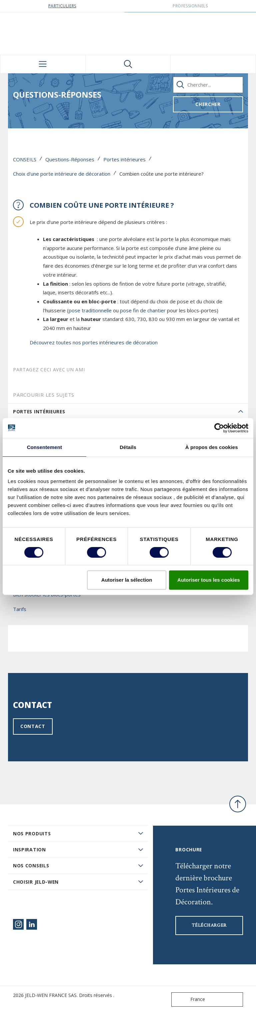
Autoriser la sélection (126, 580)
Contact (32, 726)
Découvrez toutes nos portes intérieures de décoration (94, 342)
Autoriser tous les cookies (208, 580)
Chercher (208, 104)
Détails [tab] (128, 447)
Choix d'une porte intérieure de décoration (61, 173)
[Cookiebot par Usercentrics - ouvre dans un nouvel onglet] (219, 428)
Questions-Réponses (69, 159)
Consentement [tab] (44, 447)
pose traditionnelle (90, 310)
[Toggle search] (128, 64)
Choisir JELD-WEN (36, 882)
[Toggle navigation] (43, 64)
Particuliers (62, 6)
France (189, 999)
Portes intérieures (124, 159)
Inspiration (29, 849)
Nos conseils (31, 865)
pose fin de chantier (143, 310)
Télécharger (209, 925)
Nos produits (32, 833)
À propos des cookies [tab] (211, 447)
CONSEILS (24, 159)
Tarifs (19, 609)
